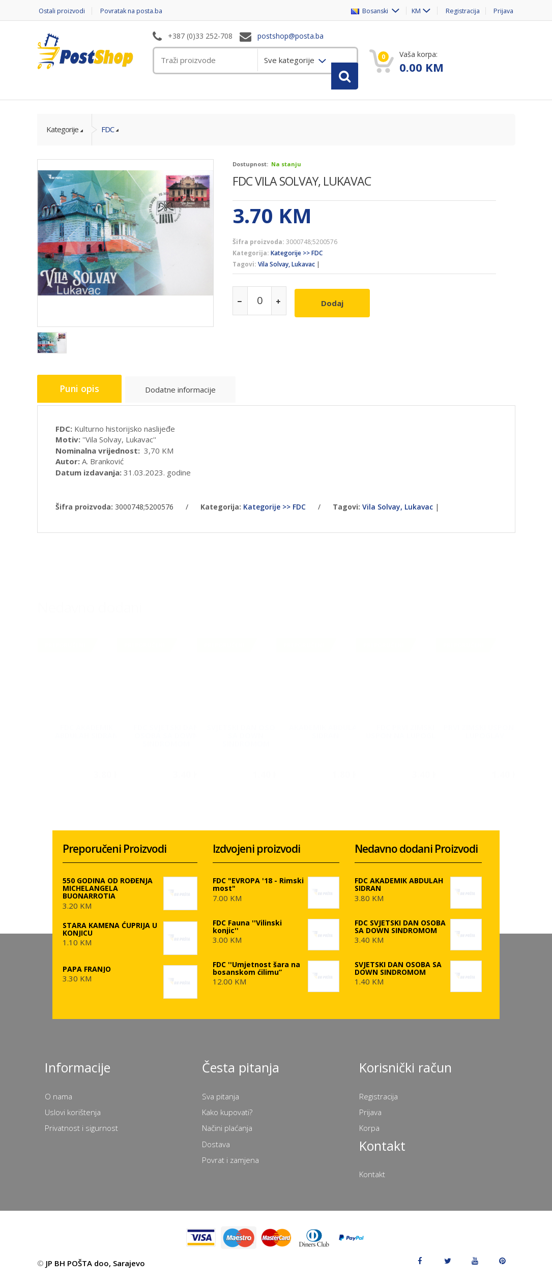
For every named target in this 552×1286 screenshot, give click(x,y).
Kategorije (62, 138)
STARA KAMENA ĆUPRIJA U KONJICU (110, 935)
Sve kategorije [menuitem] (290, 60)
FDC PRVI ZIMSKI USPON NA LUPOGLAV (405, 734)
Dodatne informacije (186, 399)
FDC (107, 138)
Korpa (369, 1135)
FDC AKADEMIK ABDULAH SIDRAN (86, 734)
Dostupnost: (250, 172)
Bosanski (364, 11)
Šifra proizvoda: (258, 250)
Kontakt (372, 1181)
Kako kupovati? (227, 1119)
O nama (58, 1103)
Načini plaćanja (227, 1135)
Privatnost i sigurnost (81, 1135)
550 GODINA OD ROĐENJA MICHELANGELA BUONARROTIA (108, 894)
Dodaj (335, 309)
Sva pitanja (220, 1103)
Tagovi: (244, 272)
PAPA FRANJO (87, 975)
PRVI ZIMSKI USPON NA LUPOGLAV (485, 734)
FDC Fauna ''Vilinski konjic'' (247, 933)
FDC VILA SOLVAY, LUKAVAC (302, 189)
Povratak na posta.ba (136, 11)
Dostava (216, 1151)
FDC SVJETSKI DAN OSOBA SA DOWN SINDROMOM (166, 739)
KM (412, 11)
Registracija (461, 11)
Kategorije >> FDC (297, 261)
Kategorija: (251, 261)
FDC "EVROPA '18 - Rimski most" (258, 891)
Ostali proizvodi (61, 11)
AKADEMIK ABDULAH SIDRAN (325, 734)
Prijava (504, 11)
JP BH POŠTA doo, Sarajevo (95, 1270)
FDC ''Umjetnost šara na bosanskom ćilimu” (256, 974)
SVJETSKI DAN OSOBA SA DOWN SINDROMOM (246, 739)
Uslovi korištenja (73, 1119)
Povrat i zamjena (230, 1166)
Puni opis (81, 397)
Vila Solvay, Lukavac (286, 272)
